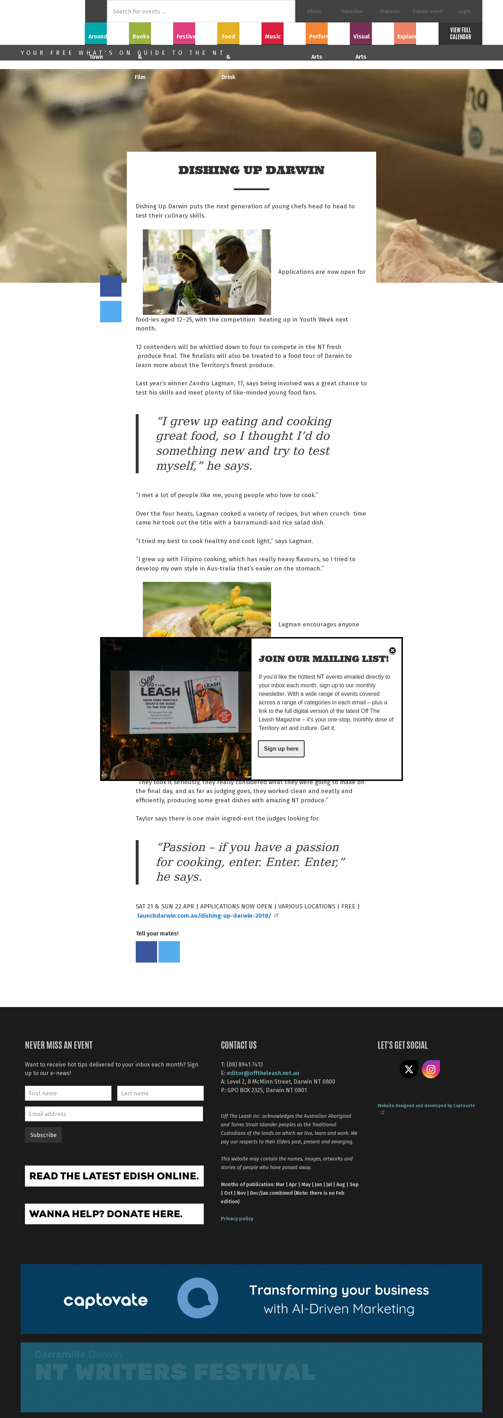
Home (96, 11)
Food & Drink (239, 32)
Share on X (409, 1069)
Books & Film (151, 32)
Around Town (107, 32)
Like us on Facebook (387, 1069)
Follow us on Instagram (431, 1069)
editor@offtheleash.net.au (263, 1072)
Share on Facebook (110, 286)
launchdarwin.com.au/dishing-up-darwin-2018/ (208, 915)
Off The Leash (53, 22)
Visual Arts (372, 32)
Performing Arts (328, 32)
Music (283, 32)
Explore (416, 32)
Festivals (195, 32)
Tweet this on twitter (110, 311)
